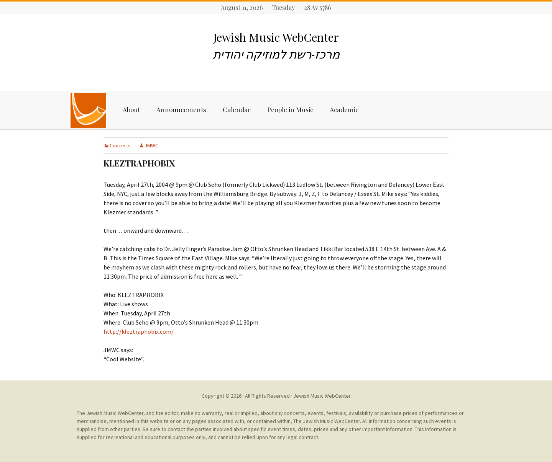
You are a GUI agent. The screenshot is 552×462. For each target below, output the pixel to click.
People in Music (290, 109)
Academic (344, 109)
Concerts (120, 145)
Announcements (181, 109)
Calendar (237, 109)
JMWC (151, 145)
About (131, 109)
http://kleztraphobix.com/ (139, 331)
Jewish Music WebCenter (322, 395)
